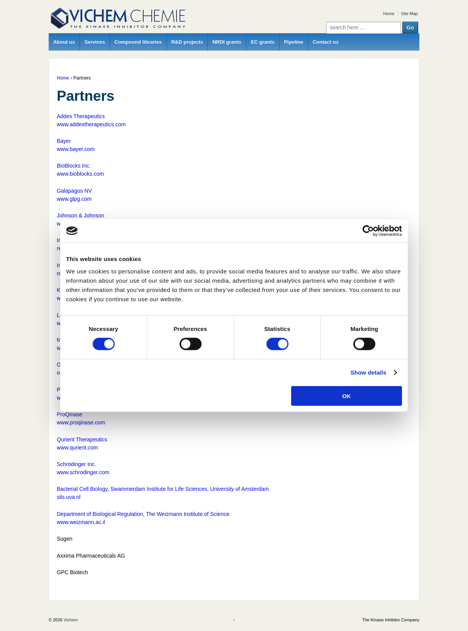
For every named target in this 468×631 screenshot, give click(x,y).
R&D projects (187, 42)
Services (94, 42)
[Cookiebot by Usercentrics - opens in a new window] (368, 231)
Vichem (70, 619)
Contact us (326, 42)
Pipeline (293, 42)
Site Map (409, 13)
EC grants (263, 42)
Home (388, 13)
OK (346, 395)
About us (64, 42)
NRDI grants (226, 42)
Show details (369, 372)
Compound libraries (138, 42)
